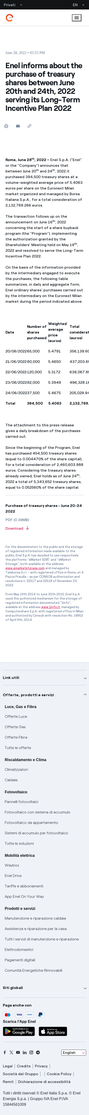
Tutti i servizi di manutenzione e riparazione (42, 939)
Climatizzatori (16, 769)
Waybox (12, 865)
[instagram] (31, 1052)
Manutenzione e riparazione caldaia (35, 918)
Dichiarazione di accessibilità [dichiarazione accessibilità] (44, 1081)
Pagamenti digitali (20, 960)
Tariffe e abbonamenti (24, 886)
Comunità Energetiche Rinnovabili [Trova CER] (33, 970)
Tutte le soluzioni (19, 843)
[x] (11, 1052)
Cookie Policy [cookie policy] (59, 1074)
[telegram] (38, 1052)
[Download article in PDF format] (44, 528)
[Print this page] (6, 126)
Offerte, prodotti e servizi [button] (28, 695)
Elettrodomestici (19, 949)
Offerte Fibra (16, 737)
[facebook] (5, 1052)
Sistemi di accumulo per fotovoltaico (36, 833)
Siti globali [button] (13, 987)
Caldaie (11, 780)
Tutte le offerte (18, 747)
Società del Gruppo (20, 1074)
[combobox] (73, 1053)
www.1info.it (50, 607)
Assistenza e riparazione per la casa (36, 928)
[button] (18, 126)
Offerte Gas (15, 727)
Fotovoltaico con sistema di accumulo (37, 812)
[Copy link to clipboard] (29, 126)
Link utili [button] (11, 677)
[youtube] (18, 1052)
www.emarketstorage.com (25, 568)
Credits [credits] (24, 1066)
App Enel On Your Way (24, 896)
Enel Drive (13, 875)
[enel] (9, 18)
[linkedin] (25, 1052)
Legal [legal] (8, 1066)
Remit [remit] (8, 1081)
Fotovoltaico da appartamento (31, 822)
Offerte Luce (16, 716)
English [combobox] (69, 1052)
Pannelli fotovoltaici (21, 801)
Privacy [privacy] (41, 1066)
